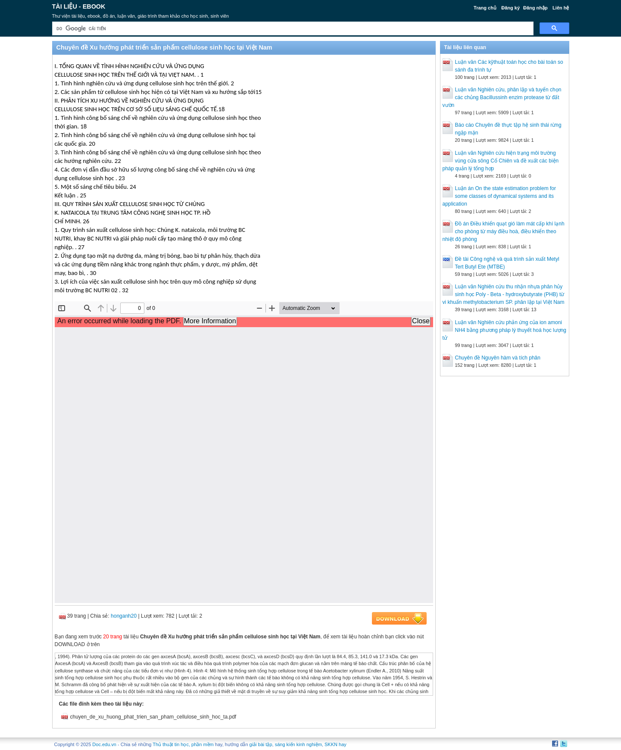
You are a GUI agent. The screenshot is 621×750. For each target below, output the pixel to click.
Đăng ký (510, 7)
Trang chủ (485, 7)
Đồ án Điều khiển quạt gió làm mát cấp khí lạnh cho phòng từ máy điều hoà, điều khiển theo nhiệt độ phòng (504, 231)
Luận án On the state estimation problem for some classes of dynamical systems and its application (499, 196)
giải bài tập (261, 744)
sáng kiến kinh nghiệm (298, 744)
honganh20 (124, 616)
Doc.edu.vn (104, 744)
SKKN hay (335, 744)
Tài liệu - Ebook (79, 6)
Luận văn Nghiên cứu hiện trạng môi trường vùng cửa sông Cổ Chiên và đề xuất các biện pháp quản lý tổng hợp (501, 161)
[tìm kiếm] (291, 28)
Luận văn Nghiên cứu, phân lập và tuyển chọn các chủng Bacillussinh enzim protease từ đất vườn (502, 97)
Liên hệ (560, 7)
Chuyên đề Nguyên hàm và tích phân (497, 358)
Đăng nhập (535, 7)
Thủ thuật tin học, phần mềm (183, 744)
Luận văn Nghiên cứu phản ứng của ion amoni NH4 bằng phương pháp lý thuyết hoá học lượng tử (504, 330)
